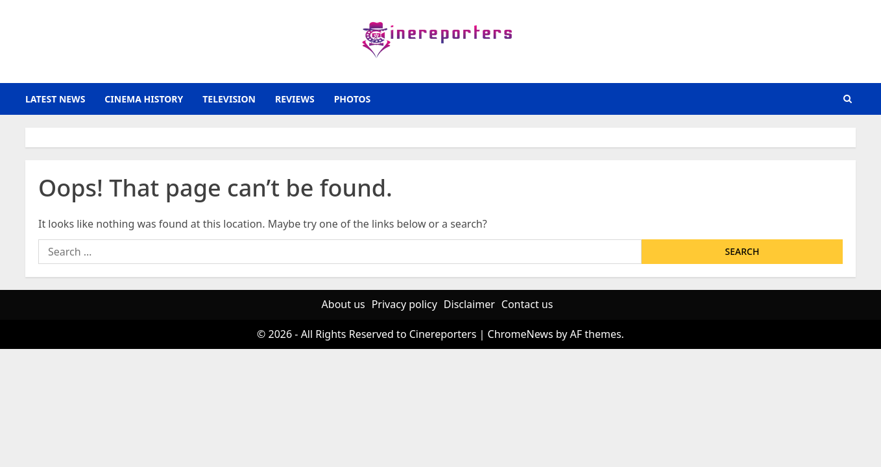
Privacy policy (404, 304)
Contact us (527, 304)
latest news (55, 99)
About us (343, 304)
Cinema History (143, 99)
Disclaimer (469, 304)
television (229, 99)
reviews (295, 99)
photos (352, 99)
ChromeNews (520, 334)
